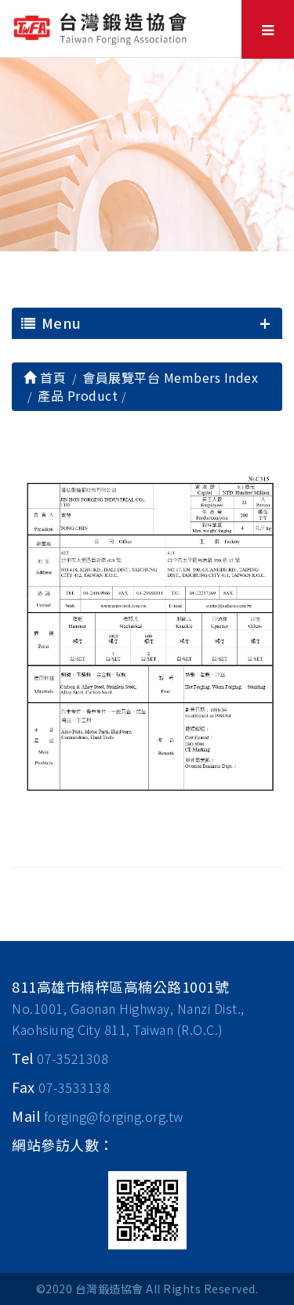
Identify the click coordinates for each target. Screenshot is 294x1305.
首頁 (45, 377)
